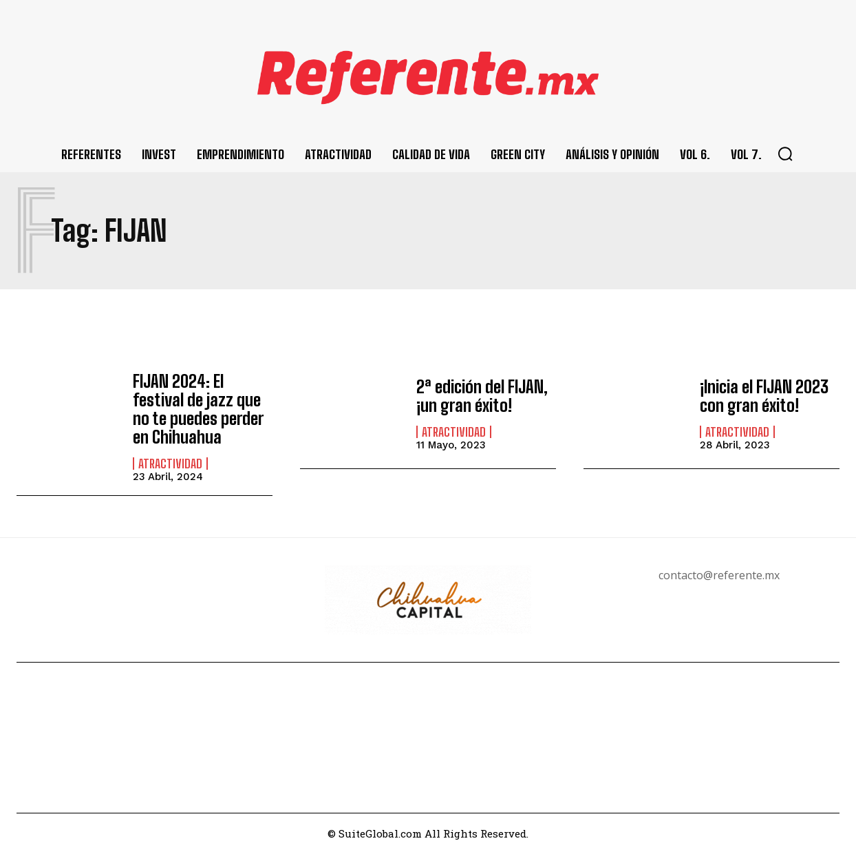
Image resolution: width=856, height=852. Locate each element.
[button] (785, 153)
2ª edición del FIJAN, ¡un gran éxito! (481, 396)
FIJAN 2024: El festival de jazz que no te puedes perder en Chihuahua (197, 408)
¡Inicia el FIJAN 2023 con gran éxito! (764, 396)
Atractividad (170, 462)
